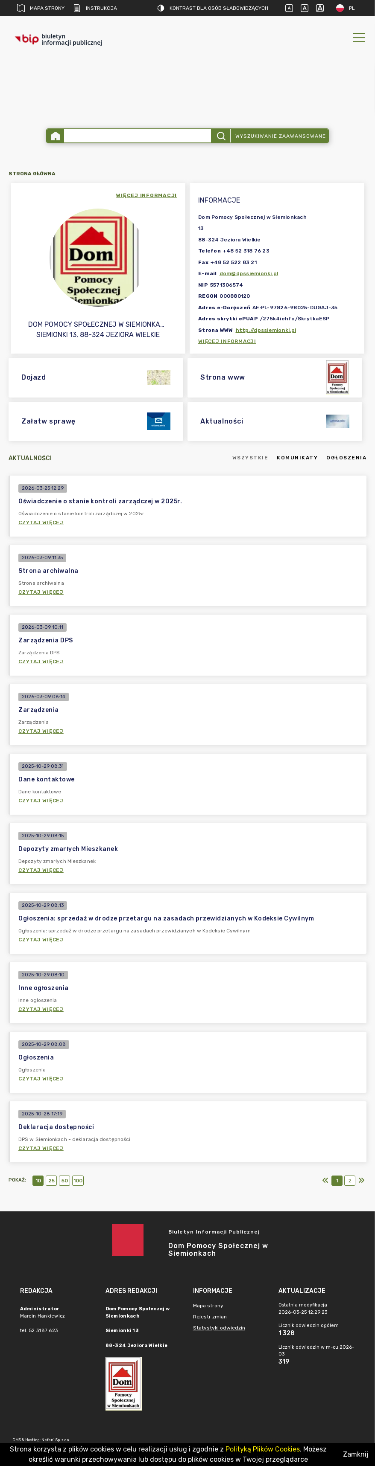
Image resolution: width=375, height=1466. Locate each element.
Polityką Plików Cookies (263, 1449)
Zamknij (356, 1454)
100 (77, 1181)
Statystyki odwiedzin (219, 1328)
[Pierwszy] (325, 1181)
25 (51, 1181)
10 (38, 1181)
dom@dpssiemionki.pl (249, 273)
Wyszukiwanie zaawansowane (280, 136)
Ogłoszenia (346, 458)
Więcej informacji (227, 341)
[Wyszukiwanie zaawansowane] (137, 135)
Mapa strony (40, 8)
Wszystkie (250, 458)
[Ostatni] (361, 1181)
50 (65, 1181)
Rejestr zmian (210, 1317)
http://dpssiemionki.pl (266, 330)
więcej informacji (146, 195)
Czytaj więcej (41, 522)
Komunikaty (297, 458)
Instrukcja (95, 8)
